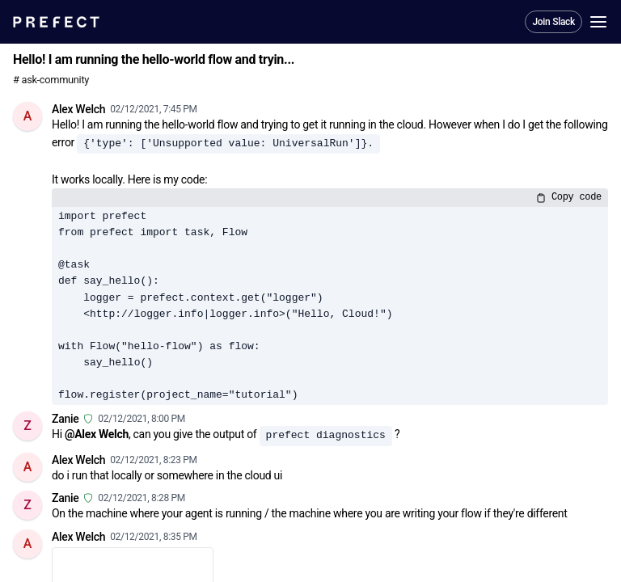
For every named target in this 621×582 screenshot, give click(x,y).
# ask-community (51, 80)
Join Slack (553, 21)
